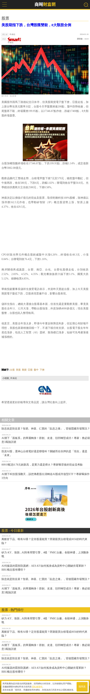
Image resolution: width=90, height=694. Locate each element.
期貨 (24, 369)
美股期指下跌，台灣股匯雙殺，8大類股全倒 (36, 25)
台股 (12, 369)
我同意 (82, 686)
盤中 (36, 369)
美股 (18, 369)
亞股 (30, 369)
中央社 (14, 41)
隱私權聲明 (37, 686)
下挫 (42, 369)
